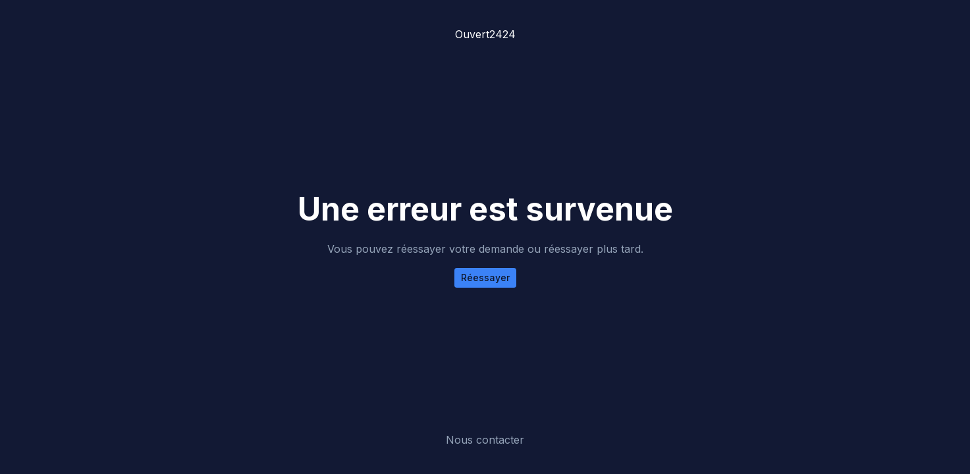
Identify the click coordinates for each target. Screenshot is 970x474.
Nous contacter (485, 439)
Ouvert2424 (485, 34)
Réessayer (485, 277)
